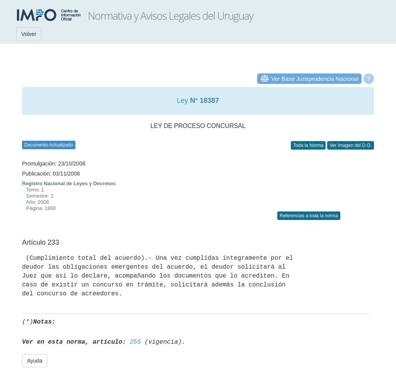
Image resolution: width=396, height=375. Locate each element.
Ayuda (34, 361)
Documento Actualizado (48, 145)
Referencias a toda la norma (309, 215)
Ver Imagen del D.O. (350, 145)
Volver (28, 34)
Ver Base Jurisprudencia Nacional (314, 78)
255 (135, 342)
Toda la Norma (308, 145)
